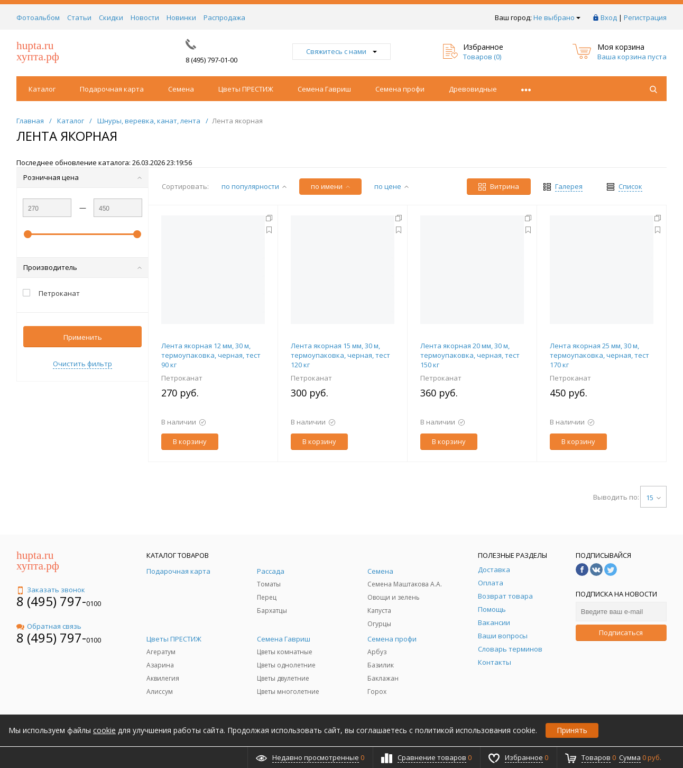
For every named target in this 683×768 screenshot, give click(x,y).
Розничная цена (82, 177)
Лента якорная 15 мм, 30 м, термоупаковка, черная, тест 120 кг (340, 355)
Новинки (181, 17)
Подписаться (621, 632)
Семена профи (399, 89)
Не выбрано (556, 17)
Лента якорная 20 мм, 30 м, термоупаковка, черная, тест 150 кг (470, 355)
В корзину (190, 441)
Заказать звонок (50, 589)
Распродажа (224, 17)
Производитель (82, 267)
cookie (104, 730)
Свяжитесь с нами (341, 51)
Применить (82, 337)
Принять (572, 730)
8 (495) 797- (51, 601)
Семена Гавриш (324, 89)
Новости (145, 17)
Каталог (42, 89)
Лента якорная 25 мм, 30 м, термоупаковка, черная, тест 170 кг (599, 355)
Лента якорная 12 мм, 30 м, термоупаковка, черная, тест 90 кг (211, 355)
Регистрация (645, 17)
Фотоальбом (38, 17)
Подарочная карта (112, 89)
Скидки (111, 17)
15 (653, 497)
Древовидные (473, 89)
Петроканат (181, 378)
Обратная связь (48, 626)
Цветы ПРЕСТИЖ (245, 89)
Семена (181, 89)
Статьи (79, 17)
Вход (609, 17)
